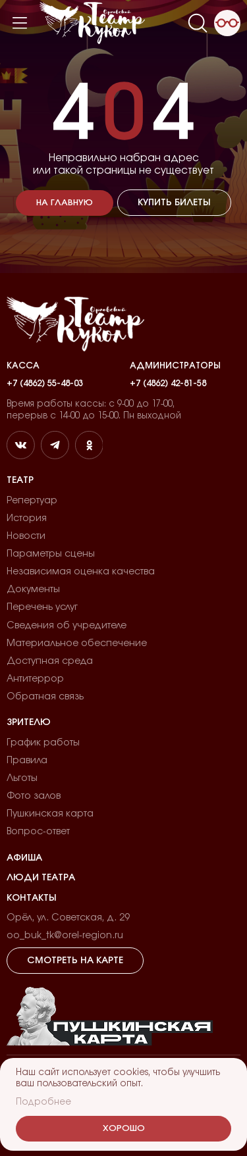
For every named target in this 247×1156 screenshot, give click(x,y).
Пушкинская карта (50, 813)
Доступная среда (50, 661)
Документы (33, 589)
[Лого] (92, 23)
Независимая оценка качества (81, 571)
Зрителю (29, 722)
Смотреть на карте (75, 960)
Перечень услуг (42, 607)
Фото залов (34, 796)
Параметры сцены (51, 554)
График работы (43, 742)
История (27, 518)
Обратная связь (45, 696)
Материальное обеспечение (77, 643)
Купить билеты (174, 202)
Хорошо (124, 1128)
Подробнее (43, 1102)
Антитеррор (35, 679)
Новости (26, 536)
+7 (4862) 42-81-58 (168, 383)
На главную (64, 203)
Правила (27, 760)
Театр (20, 480)
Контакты (32, 898)
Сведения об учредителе (66, 625)
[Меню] (20, 23)
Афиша (24, 858)
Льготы (22, 778)
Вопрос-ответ (38, 831)
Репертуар (32, 500)
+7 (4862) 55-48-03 (45, 383)
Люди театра (41, 877)
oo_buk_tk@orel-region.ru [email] (65, 935)
